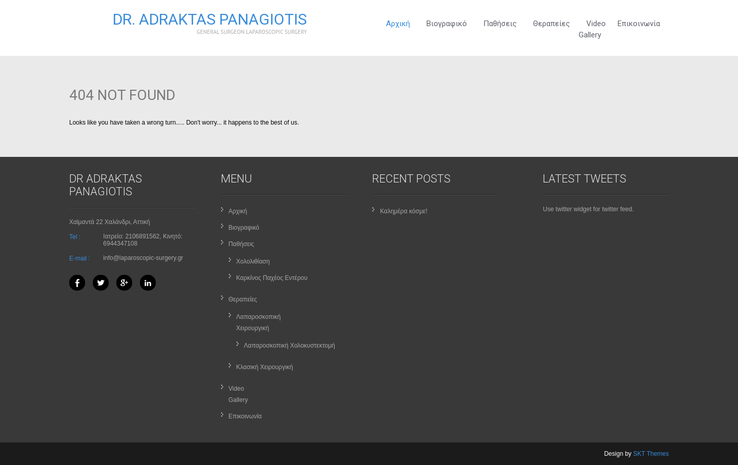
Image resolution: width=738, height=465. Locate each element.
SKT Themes (651, 453)
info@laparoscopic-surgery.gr (143, 257)
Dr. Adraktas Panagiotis (210, 19)
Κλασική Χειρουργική (264, 367)
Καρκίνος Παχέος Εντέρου (272, 277)
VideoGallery (592, 29)
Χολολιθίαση (253, 261)
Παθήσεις (500, 23)
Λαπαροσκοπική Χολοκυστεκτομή (289, 345)
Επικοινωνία (639, 23)
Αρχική (398, 23)
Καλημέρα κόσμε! (403, 211)
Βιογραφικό (446, 23)
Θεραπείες (551, 23)
